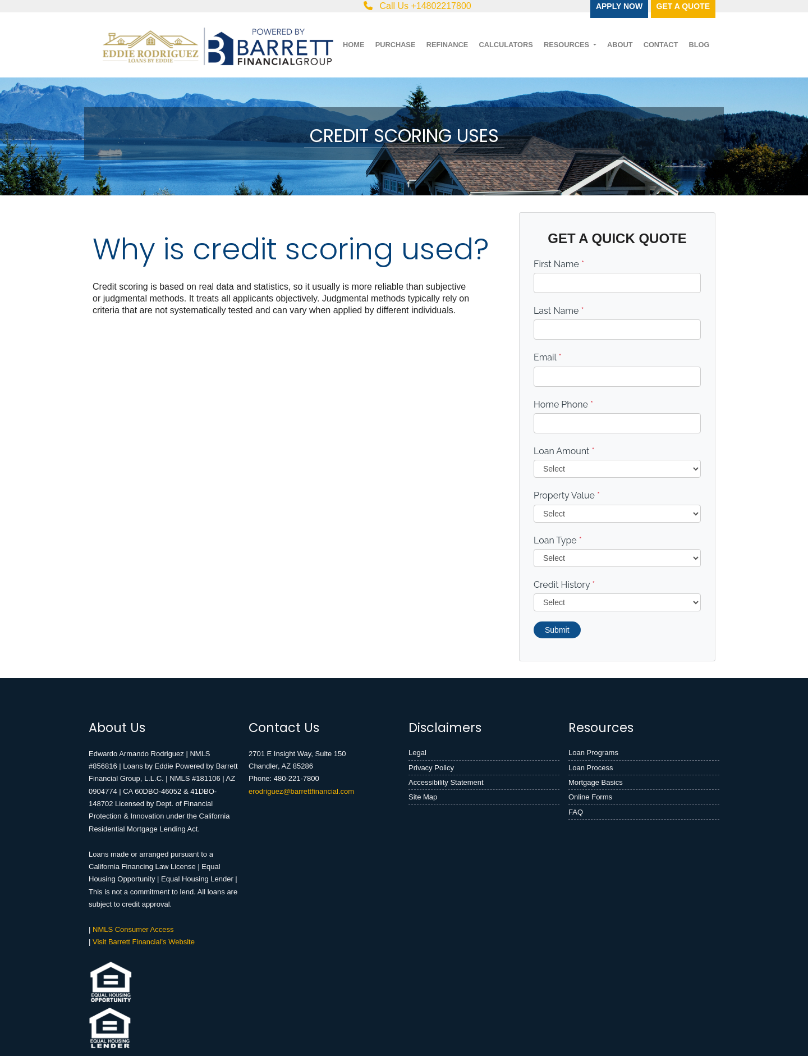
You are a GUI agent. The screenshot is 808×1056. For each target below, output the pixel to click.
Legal (417, 752)
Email (548, 357)
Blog (698, 44)
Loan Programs (593, 752)
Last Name (559, 310)
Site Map (422, 797)
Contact (661, 44)
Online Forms (590, 797)
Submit (557, 629)
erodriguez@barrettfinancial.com (301, 791)
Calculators (505, 44)
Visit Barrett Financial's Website (144, 942)
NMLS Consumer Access (133, 929)
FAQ (575, 812)
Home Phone (563, 404)
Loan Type (558, 540)
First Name (559, 264)
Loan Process (590, 768)
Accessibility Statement (446, 782)
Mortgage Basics (595, 782)
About (620, 44)
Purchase (395, 44)
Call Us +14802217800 (417, 6)
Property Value (567, 495)
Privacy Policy (431, 768)
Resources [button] (567, 44)
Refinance (447, 44)
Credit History (564, 584)
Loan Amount (564, 451)
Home (353, 44)
